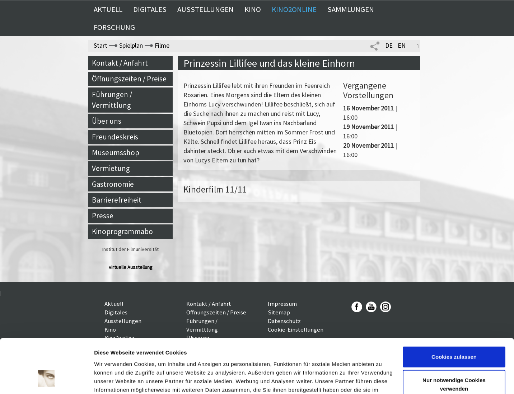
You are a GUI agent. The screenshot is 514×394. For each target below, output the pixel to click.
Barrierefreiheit (116, 200)
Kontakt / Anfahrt (120, 63)
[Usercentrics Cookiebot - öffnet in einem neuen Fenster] (46, 380)
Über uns (106, 121)
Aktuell (108, 9)
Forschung (114, 27)
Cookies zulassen (454, 310)
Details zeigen (112, 380)
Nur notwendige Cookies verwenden (454, 337)
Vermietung (111, 168)
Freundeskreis (115, 137)
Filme (162, 45)
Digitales (150, 9)
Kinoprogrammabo (122, 231)
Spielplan (131, 45)
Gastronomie (113, 184)
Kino (252, 9)
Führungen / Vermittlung (112, 100)
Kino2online (294, 9)
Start (100, 45)
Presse (102, 215)
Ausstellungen (205, 9)
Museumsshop (115, 152)
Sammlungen (350, 9)
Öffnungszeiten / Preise (129, 79)
